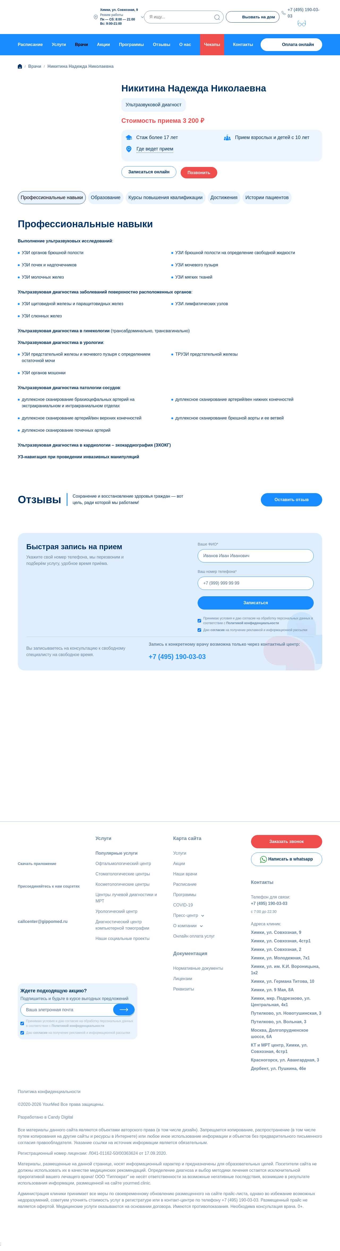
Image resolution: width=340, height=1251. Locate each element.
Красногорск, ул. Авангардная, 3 (285, 1064)
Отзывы (161, 43)
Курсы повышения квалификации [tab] (166, 196)
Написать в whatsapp (286, 863)
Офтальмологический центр (123, 865)
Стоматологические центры (123, 875)
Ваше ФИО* (208, 544)
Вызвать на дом (253, 16)
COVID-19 (183, 906)
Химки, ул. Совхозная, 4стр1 (281, 945)
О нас (185, 43)
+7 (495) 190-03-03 (304, 12)
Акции (103, 43)
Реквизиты (183, 990)
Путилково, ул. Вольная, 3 (279, 1025)
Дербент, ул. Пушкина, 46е (278, 1072)
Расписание (30, 43)
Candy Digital (60, 1121)
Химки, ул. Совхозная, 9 (276, 936)
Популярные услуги (117, 855)
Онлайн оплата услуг (194, 937)
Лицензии (182, 980)
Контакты (243, 43)
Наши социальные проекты (123, 940)
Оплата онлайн (291, 44)
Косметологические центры (123, 886)
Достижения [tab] (224, 196)
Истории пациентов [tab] (267, 196)
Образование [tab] (106, 196)
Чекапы (212, 43)
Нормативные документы (198, 970)
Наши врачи (185, 875)
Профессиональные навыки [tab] (52, 196)
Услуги (59, 43)
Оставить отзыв (291, 499)
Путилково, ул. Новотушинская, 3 (286, 1017)
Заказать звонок (286, 844)
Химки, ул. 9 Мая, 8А (272, 994)
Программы (131, 43)
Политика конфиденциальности (49, 1095)
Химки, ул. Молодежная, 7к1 (280, 962)
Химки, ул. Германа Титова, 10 (282, 985)
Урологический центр (117, 913)
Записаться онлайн (150, 171)
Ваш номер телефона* (217, 572)
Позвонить (204, 171)
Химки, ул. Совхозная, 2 (276, 953)
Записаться (255, 604)
